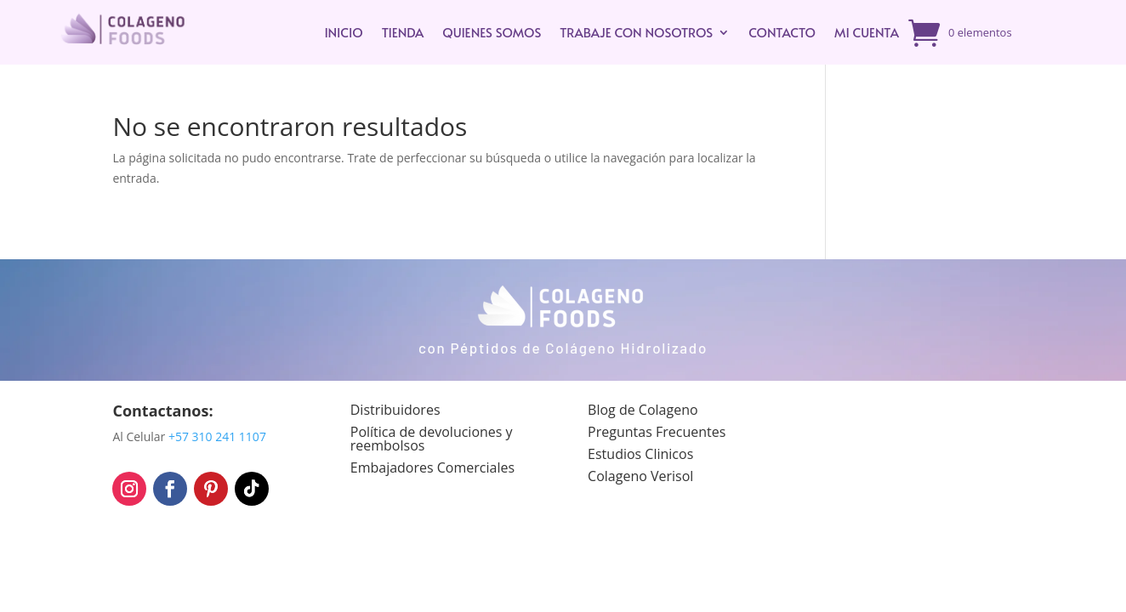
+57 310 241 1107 (217, 436)
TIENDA (403, 32)
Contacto (782, 32)
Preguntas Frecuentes (656, 431)
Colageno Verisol (640, 476)
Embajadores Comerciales (432, 467)
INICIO (343, 32)
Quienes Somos (491, 32)
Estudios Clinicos (640, 454)
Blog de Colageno (643, 409)
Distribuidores (395, 409)
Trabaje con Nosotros (636, 32)
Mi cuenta (866, 32)
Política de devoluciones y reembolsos (431, 438)
